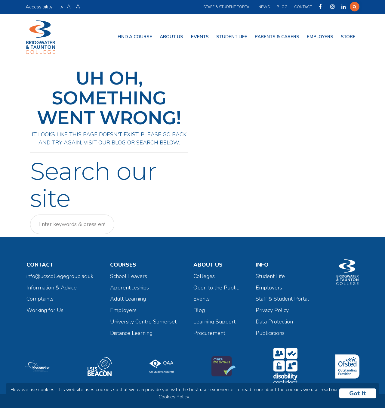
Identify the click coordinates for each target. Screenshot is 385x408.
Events (200, 37)
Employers (320, 37)
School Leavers (128, 276)
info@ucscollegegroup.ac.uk (59, 276)
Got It (357, 393)
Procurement (209, 333)
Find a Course (135, 37)
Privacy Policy (272, 310)
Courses (123, 264)
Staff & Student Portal (227, 6)
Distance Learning (131, 333)
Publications (270, 333)
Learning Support (214, 321)
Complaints (40, 298)
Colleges (204, 276)
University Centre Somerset (143, 321)
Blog (282, 6)
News (264, 6)
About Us (171, 37)
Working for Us (44, 310)
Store (348, 37)
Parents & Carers (277, 37)
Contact (303, 6)
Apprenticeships (129, 287)
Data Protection (274, 321)
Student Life (231, 37)
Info (262, 264)
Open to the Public (216, 287)
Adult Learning (128, 298)
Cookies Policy (174, 397)
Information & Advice (51, 287)
